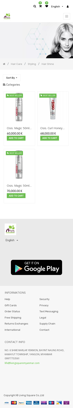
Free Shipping (13, 317)
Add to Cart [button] (16, 138)
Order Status (12, 311)
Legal (43, 317)
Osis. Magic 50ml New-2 (18, 128)
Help (7, 299)
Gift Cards (11, 305)
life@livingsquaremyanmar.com (22, 363)
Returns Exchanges (16, 323)
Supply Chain (47, 323)
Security (44, 299)
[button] (11, 77)
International (12, 329)
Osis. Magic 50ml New (18, 186)
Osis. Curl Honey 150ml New (51, 128)
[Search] (67, 76)
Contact (44, 329)
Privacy (44, 305)
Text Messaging (49, 311)
